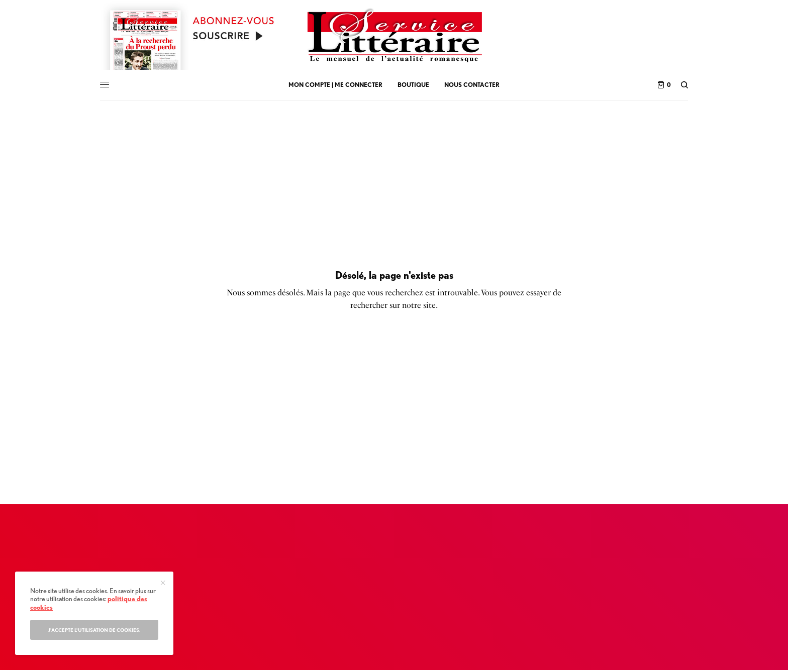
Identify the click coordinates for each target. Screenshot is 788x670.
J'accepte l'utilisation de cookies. (94, 630)
